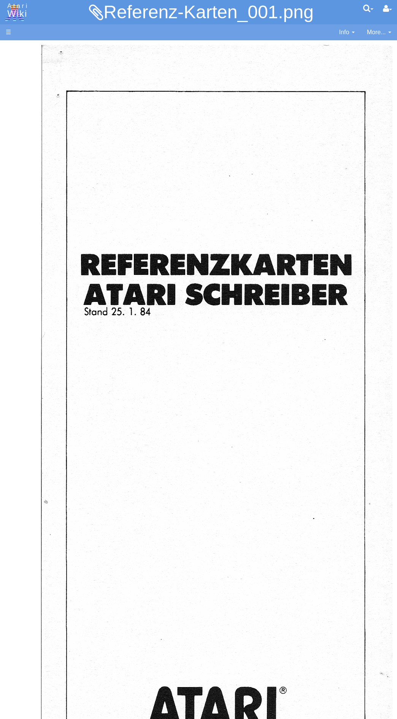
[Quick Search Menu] (368, 8)
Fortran (31, 230)
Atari (16, 11)
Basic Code (36, 373)
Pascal (30, 273)
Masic (29, 264)
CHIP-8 (31, 325)
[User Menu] (387, 8)
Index (13, 165)
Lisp (26, 247)
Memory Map (23, 100)
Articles (15, 49)
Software (18, 74)
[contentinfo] (346, 32)
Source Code (38, 355)
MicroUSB (19, 126)
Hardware (19, 62)
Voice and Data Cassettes (41, 405)
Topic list (17, 113)
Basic (28, 203)
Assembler (35, 195)
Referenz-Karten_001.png (208, 12)
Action (29, 186)
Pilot (27, 282)
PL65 (28, 290)
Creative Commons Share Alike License (38, 673)
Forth (28, 221)
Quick (29, 299)
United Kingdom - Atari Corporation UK (44, 600)
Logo (28, 255)
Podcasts (18, 491)
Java (27, 238)
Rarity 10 (18, 630)
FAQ (12, 152)
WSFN (30, 316)
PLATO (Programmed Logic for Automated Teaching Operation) (43, 470)
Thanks (15, 621)
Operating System (45, 346)
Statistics (18, 638)
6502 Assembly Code (49, 364)
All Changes (22, 139)
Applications (22, 87)
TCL (26, 308)
